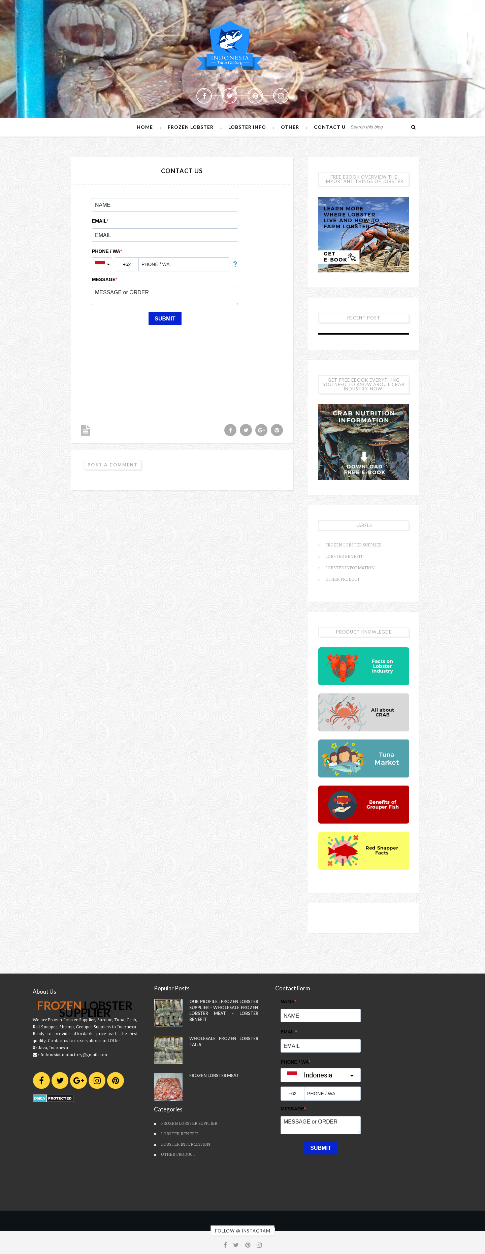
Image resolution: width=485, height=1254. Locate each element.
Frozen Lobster (191, 127)
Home (145, 127)
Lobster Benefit (344, 556)
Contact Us (331, 127)
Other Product (342, 579)
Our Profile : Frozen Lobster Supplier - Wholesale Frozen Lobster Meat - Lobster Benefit (223, 1010)
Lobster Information (350, 568)
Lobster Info (247, 127)
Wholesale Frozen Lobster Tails (223, 1041)
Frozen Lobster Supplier (353, 545)
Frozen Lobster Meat (214, 1075)
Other (290, 127)
